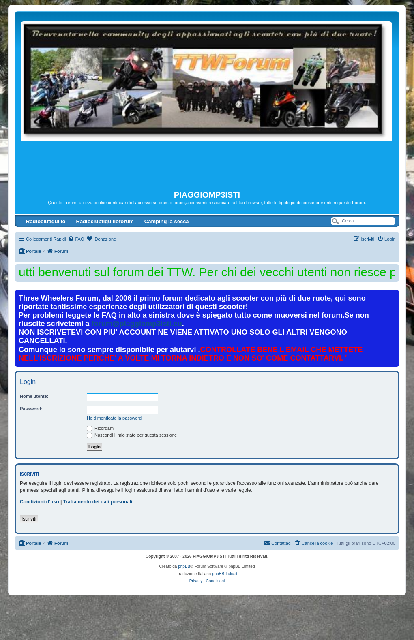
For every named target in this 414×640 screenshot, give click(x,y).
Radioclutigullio (46, 221)
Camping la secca (166, 221)
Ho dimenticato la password (114, 418)
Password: (31, 408)
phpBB (184, 566)
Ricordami (101, 428)
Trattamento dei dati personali (98, 502)
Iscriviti (28, 519)
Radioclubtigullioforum (105, 221)
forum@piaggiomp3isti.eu (137, 324)
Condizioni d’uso (39, 502)
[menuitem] (76, 239)
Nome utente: (34, 396)
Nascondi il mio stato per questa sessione (132, 435)
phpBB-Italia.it (224, 574)
